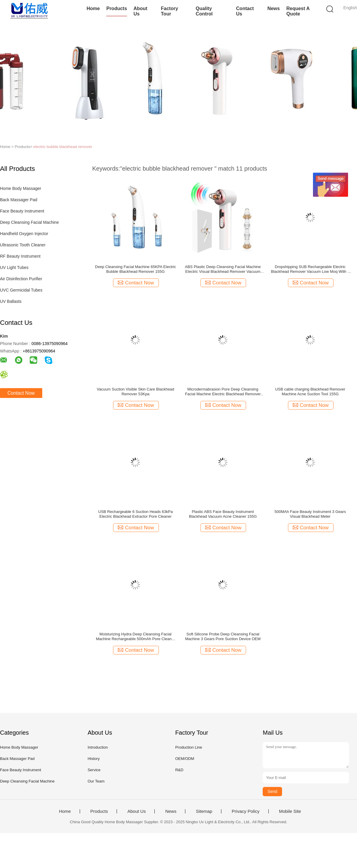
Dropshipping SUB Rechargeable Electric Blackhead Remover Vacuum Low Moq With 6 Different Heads (310, 269)
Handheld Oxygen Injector (24, 233)
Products (116, 8)
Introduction (97, 747)
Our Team (95, 781)
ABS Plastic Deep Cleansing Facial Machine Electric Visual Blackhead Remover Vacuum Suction (223, 269)
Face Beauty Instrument (22, 211)
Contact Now (21, 393)
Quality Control (204, 11)
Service (93, 770)
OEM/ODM (184, 758)
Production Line (188, 747)
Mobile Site (290, 811)
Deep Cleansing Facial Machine (29, 222)
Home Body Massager (20, 188)
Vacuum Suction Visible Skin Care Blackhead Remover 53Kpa (135, 391)
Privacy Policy (245, 811)
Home (93, 8)
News (273, 8)
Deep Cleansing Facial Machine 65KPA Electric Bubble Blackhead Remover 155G (135, 269)
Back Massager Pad (18, 199)
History (93, 758)
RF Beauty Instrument (20, 256)
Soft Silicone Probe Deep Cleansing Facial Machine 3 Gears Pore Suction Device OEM (223, 636)
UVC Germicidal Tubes (21, 290)
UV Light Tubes (14, 267)
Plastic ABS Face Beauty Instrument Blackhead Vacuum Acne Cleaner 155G (223, 514)
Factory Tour (169, 11)
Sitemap (204, 811)
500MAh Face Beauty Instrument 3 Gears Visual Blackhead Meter (310, 514)
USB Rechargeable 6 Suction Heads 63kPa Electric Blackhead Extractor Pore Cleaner (135, 514)
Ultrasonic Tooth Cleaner (23, 245)
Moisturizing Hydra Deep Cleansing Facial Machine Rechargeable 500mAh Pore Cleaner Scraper (135, 636)
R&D (179, 770)
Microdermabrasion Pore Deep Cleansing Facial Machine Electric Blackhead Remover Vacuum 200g (223, 391)
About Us (140, 11)
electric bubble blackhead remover (62, 146)
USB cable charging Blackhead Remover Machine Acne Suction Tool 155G (310, 391)
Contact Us (245, 11)
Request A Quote (297, 11)
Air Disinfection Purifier (21, 278)
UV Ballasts (10, 301)
